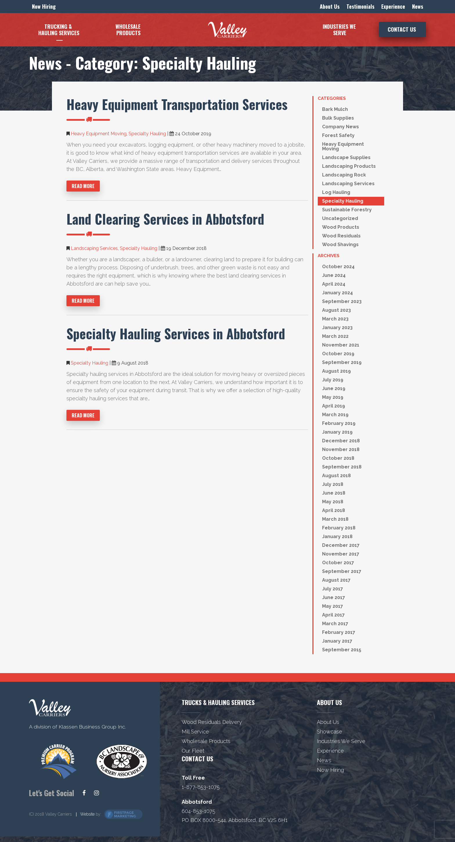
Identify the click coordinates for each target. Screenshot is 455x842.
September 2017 (341, 571)
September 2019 (342, 362)
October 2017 (338, 562)
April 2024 (333, 284)
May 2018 (332, 501)
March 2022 (335, 336)
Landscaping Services (94, 248)
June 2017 (333, 597)
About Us (328, 722)
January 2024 (337, 292)
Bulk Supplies (338, 118)
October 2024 (338, 266)
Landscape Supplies (346, 157)
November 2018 (341, 449)
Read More (83, 186)
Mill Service (195, 732)
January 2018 (337, 536)
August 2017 (336, 580)
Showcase (329, 732)
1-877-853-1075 (201, 787)
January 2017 (337, 641)
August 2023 (336, 310)
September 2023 (342, 301)
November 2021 (340, 345)
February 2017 (338, 632)
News (324, 760)
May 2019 (332, 397)
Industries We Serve (341, 741)
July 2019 (332, 380)
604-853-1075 (198, 811)
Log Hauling (336, 192)
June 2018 (333, 493)
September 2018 (342, 467)
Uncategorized (340, 218)
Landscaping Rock (344, 175)
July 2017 (332, 589)
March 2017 (335, 623)
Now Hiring (330, 770)
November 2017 (340, 554)
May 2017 (332, 606)
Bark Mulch (335, 109)
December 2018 (341, 440)
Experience (330, 751)
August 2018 (336, 475)
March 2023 (335, 319)
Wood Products (340, 227)
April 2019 (333, 406)
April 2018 (333, 510)
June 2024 (334, 275)
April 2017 (333, 615)
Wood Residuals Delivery (212, 722)
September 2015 (341, 649)
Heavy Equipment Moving (99, 133)
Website (87, 814)
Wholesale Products (206, 741)
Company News (340, 126)
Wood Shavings (340, 244)
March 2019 (335, 414)
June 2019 (333, 388)
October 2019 (338, 353)
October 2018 (338, 458)
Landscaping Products (349, 166)
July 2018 (332, 484)
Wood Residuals (341, 236)
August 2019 (336, 371)
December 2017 (341, 545)
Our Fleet (193, 751)
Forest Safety (338, 135)
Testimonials (360, 6)
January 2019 (337, 432)
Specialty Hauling (147, 133)
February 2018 (338, 528)
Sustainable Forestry (347, 209)
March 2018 (335, 519)
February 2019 (338, 423)
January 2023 (337, 327)
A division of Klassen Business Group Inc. (78, 727)
